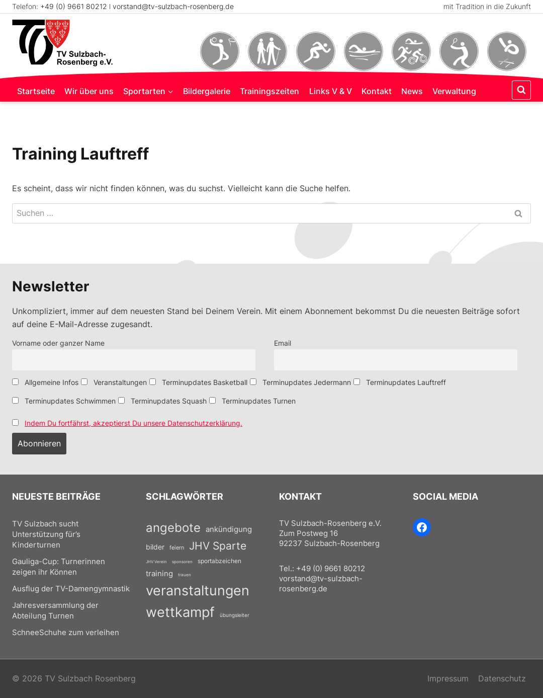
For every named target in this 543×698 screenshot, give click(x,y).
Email (282, 343)
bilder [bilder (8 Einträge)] (155, 546)
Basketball (220, 51)
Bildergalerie (206, 91)
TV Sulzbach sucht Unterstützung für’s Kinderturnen (46, 534)
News (412, 91)
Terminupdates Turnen (252, 401)
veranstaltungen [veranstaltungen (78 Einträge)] (197, 590)
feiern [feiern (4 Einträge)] (176, 547)
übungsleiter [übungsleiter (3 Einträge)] (234, 615)
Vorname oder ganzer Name (58, 343)
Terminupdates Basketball (198, 382)
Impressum (448, 678)
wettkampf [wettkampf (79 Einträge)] (180, 612)
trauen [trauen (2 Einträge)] (184, 574)
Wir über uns (89, 91)
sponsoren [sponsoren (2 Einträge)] (182, 561)
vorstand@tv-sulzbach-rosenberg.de (173, 6)
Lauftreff (315, 51)
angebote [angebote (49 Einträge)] (173, 527)
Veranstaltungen (114, 382)
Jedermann (268, 51)
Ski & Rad (411, 51)
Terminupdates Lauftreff (399, 382)
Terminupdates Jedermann (300, 382)
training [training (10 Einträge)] (159, 573)
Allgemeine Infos (45, 382)
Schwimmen (363, 51)
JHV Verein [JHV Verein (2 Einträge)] (156, 561)
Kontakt (376, 91)
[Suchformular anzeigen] (521, 90)
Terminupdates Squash (162, 401)
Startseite (36, 91)
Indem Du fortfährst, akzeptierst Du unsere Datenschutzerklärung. (133, 423)
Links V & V (330, 91)
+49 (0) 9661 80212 (73, 6)
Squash (459, 51)
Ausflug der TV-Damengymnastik (71, 588)
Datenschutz (502, 678)
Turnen (507, 51)
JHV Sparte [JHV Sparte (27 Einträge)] (217, 545)
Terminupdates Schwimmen (64, 401)
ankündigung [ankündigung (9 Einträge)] (229, 529)
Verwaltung (454, 91)
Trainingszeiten (269, 91)
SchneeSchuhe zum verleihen (65, 632)
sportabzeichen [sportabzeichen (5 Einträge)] (219, 561)
